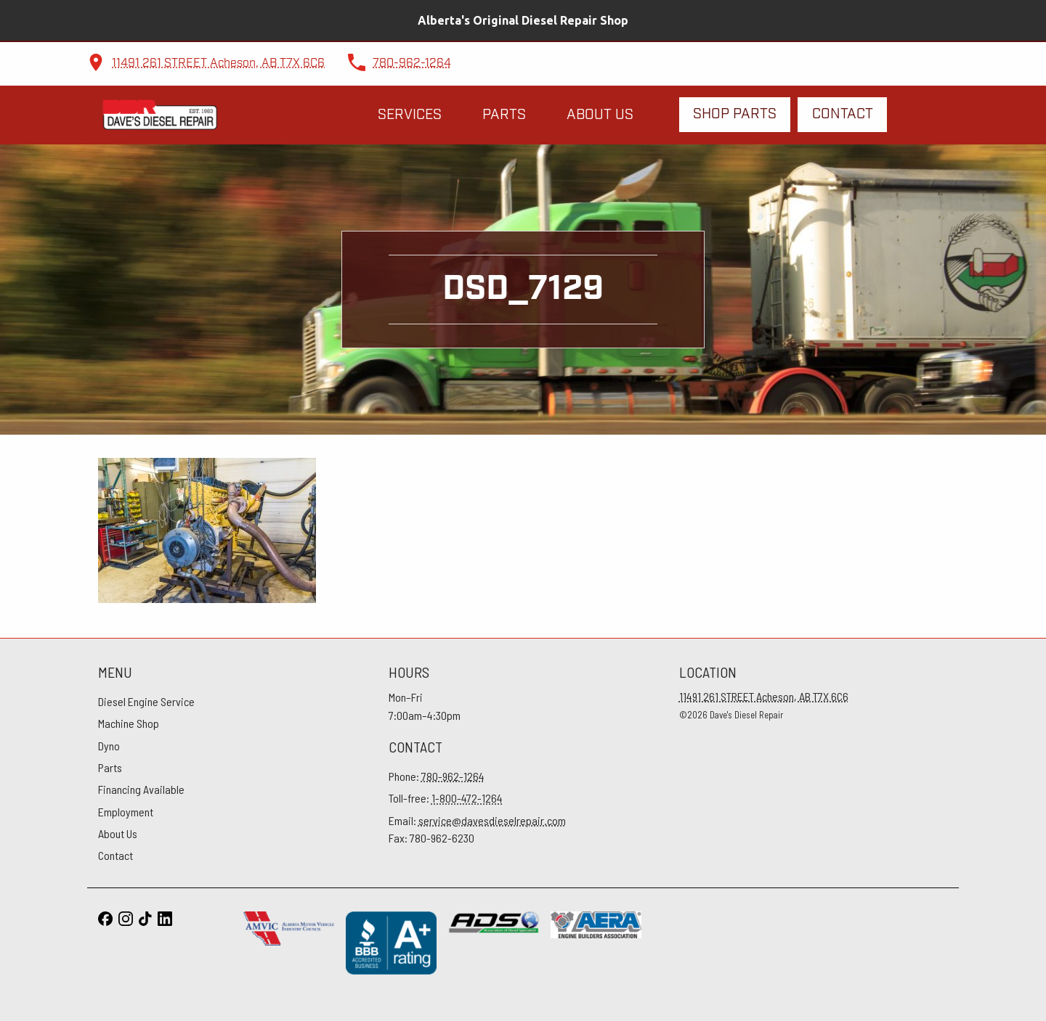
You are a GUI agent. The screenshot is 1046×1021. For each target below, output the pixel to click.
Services (410, 115)
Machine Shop (128, 723)
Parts (504, 115)
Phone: (437, 776)
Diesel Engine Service (146, 701)
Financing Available (141, 789)
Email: (477, 820)
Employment (125, 812)
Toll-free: (446, 798)
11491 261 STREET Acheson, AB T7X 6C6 (218, 63)
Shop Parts (735, 114)
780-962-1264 (412, 63)
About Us (600, 115)
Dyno (109, 746)
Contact (842, 114)
